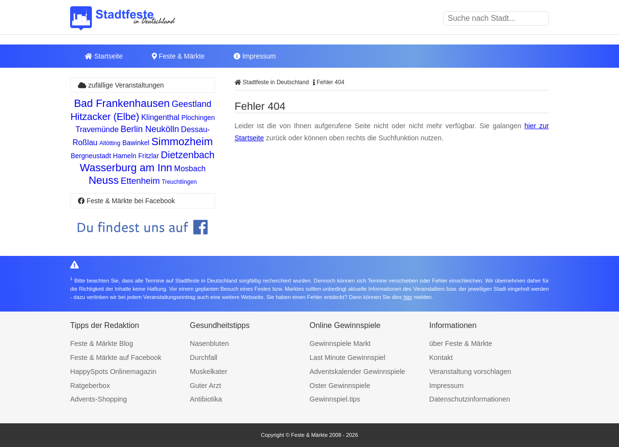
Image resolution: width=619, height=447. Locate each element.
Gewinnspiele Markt (340, 343)
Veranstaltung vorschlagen (470, 371)
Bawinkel (135, 143)
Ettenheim (140, 181)
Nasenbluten (209, 343)
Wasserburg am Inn (126, 168)
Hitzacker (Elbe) (105, 116)
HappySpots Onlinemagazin (113, 371)
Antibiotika (206, 399)
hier (408, 297)
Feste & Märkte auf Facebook (116, 357)
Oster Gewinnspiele (340, 385)
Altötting (110, 143)
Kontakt (441, 357)
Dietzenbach (188, 154)
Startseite (104, 56)
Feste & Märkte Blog (101, 343)
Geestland (191, 104)
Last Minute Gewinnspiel (347, 357)
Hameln (124, 156)
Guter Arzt (205, 385)
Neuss (103, 180)
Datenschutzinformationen (469, 399)
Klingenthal (160, 117)
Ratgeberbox (90, 385)
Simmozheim (182, 141)
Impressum (255, 56)
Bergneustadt (91, 156)
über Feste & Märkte (460, 343)
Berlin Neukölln (149, 129)
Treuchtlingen (179, 182)
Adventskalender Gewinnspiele (357, 371)
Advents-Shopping (98, 399)
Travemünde (96, 129)
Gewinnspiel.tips (335, 399)
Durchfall (204, 357)
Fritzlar (148, 156)
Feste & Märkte (178, 56)
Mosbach (190, 168)
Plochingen (198, 117)
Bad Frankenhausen (122, 103)
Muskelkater (209, 371)
